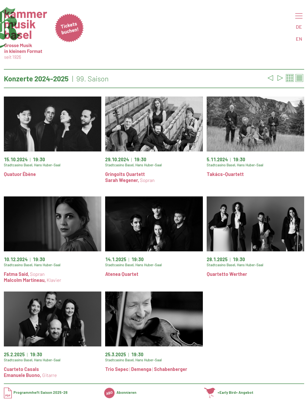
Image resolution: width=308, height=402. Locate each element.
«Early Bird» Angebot (228, 392)
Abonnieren (120, 392)
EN (299, 39)
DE (299, 27)
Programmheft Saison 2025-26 (36, 392)
